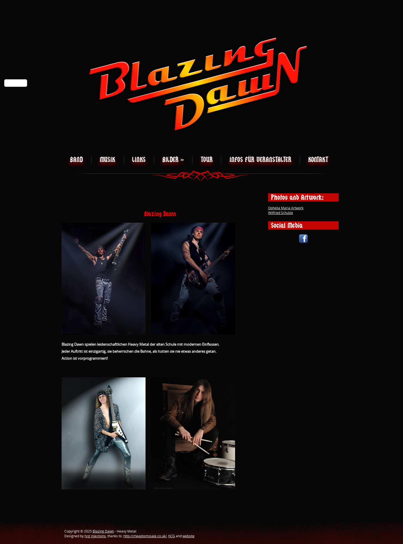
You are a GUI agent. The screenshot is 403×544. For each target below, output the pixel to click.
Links (139, 159)
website (188, 536)
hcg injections (95, 536)
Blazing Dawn (103, 531)
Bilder (173, 159)
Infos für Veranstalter (260, 159)
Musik (107, 159)
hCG (171, 536)
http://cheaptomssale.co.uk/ (145, 536)
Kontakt (318, 159)
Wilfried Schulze (280, 212)
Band (76, 159)
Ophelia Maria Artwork (285, 208)
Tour (207, 159)
